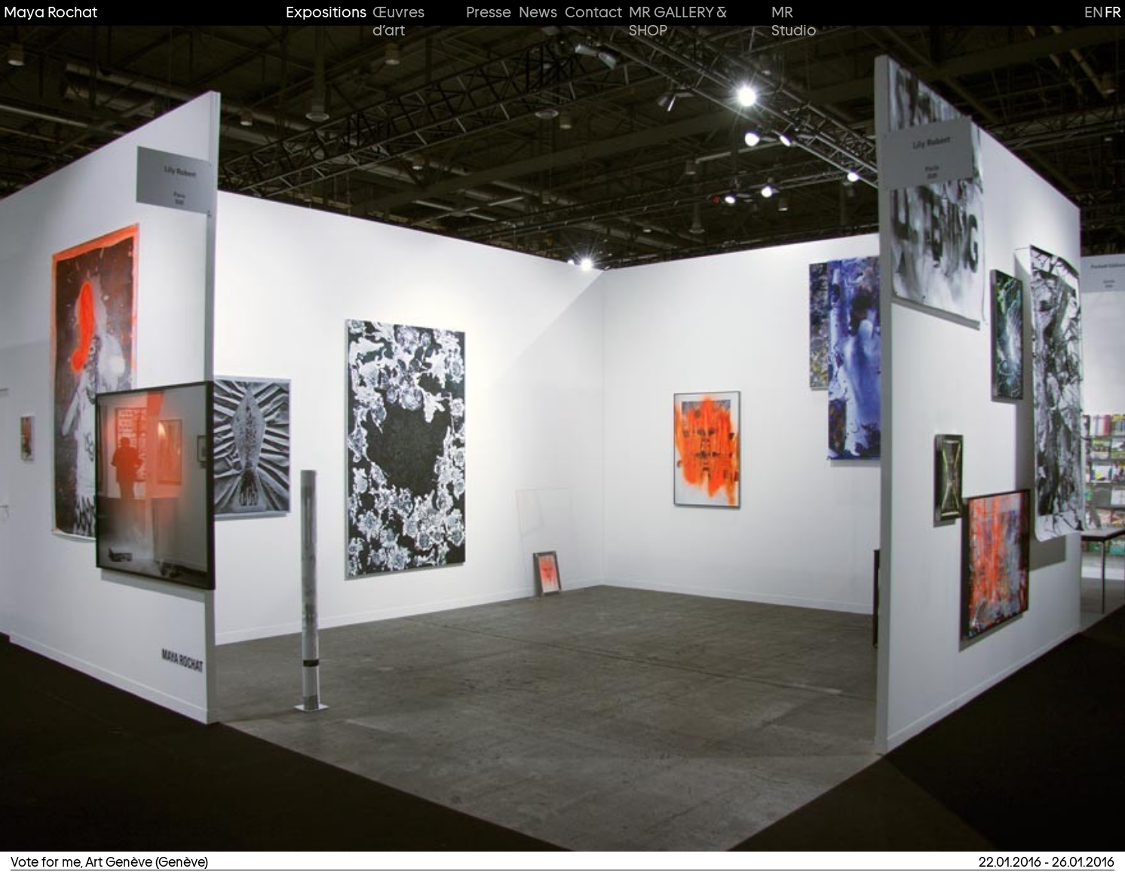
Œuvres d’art (398, 21)
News (537, 12)
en (1093, 12)
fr (1113, 12)
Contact (592, 12)
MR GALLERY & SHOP (677, 21)
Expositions (324, 12)
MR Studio (794, 21)
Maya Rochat (50, 12)
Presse (488, 12)
